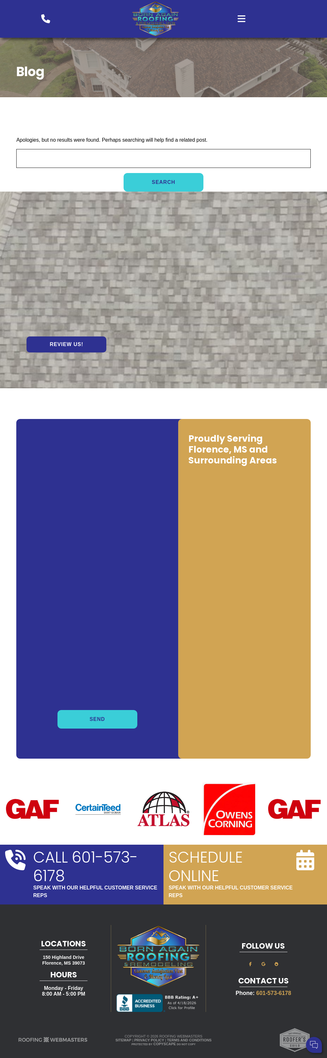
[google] (263, 964)
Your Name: (237, 1012)
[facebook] (250, 964)
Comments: (237, 1026)
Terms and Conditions (189, 1040)
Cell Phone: (237, 1019)
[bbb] (276, 964)
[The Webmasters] (53, 1042)
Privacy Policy (149, 1040)
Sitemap (124, 1040)
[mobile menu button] (261, 19)
